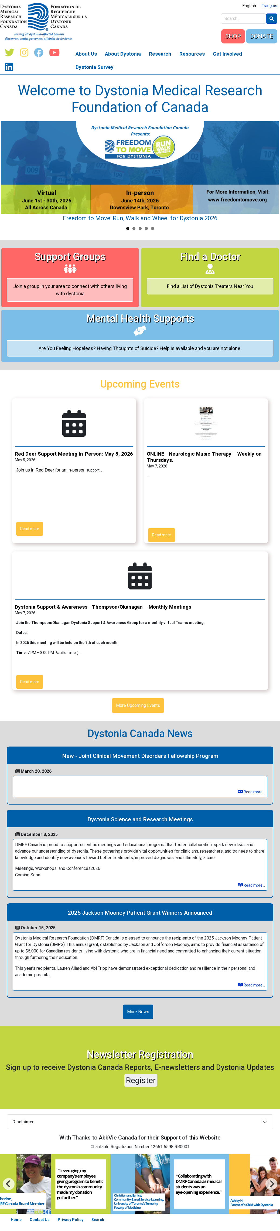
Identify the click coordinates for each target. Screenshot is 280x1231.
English (249, 5)
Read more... (251, 791)
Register (141, 1080)
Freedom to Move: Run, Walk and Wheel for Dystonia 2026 (140, 218)
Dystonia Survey (95, 67)
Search (97, 1220)
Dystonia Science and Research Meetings (140, 819)
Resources (192, 54)
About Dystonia (123, 54)
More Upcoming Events (138, 705)
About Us (86, 54)
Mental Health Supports (140, 324)
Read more (29, 529)
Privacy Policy (70, 1220)
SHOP (233, 36)
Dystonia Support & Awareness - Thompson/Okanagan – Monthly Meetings (103, 607)
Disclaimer (23, 1121)
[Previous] (271, 1184)
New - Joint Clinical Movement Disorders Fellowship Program (140, 756)
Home (16, 1220)
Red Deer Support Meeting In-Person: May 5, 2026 (74, 454)
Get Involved (227, 54)
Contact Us (40, 1220)
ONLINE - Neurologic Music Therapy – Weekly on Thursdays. (204, 457)
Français (269, 5)
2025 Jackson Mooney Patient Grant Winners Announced (140, 913)
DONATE (261, 36)
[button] (206, 422)
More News (138, 1011)
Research (160, 54)
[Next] (9, 1184)
